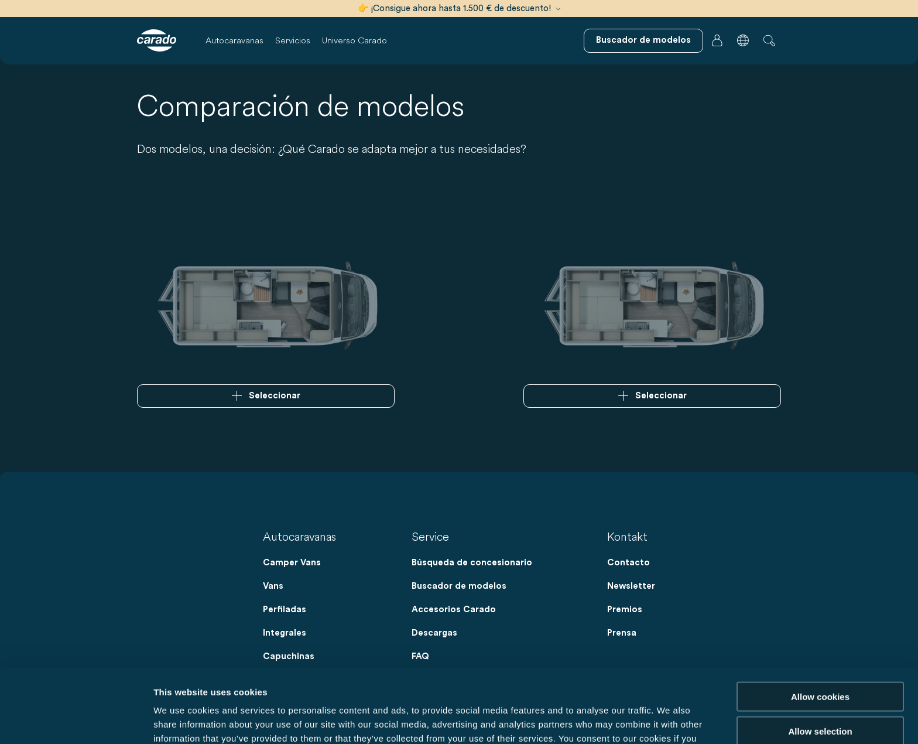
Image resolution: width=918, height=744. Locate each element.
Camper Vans (292, 562)
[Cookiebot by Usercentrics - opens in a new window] (76, 721)
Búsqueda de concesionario (472, 562)
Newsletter (631, 586)
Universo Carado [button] (354, 40)
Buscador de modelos (459, 586)
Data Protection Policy (483, 683)
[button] (743, 40)
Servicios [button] (292, 40)
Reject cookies (820, 696)
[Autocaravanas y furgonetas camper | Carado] (156, 40)
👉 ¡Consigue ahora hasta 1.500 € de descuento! (459, 8)
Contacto (628, 562)
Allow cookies (820, 627)
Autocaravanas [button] (234, 40)
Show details (614, 721)
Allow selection (820, 662)
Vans (273, 586)
